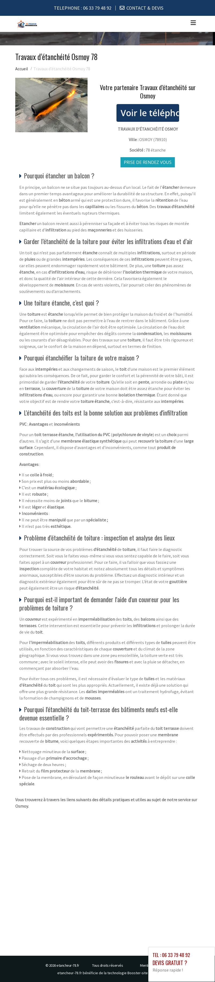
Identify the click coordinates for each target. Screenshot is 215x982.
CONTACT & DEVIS (144, 8)
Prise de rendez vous (148, 162)
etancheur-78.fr (67, 965)
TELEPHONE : (82, 8)
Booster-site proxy (142, 972)
